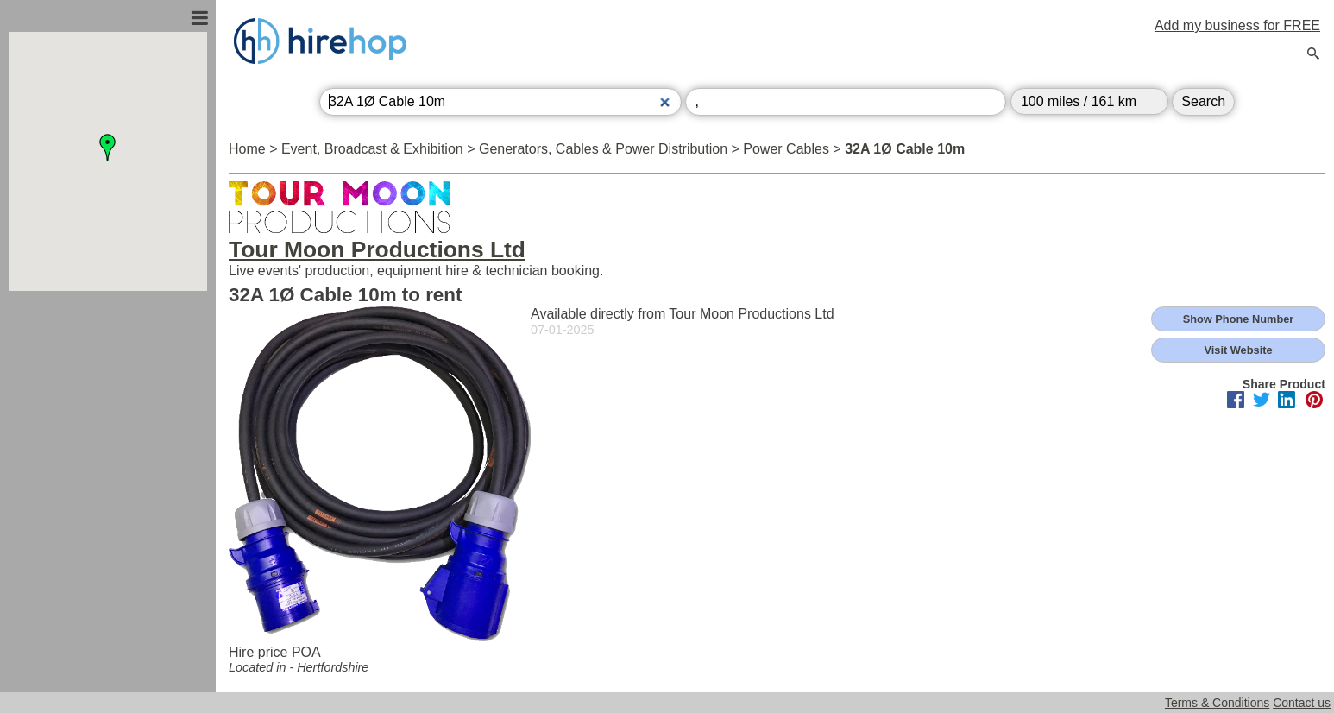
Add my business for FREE (1237, 25)
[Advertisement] (108, 477)
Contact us (1302, 703)
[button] (108, 147)
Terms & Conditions (1217, 703)
